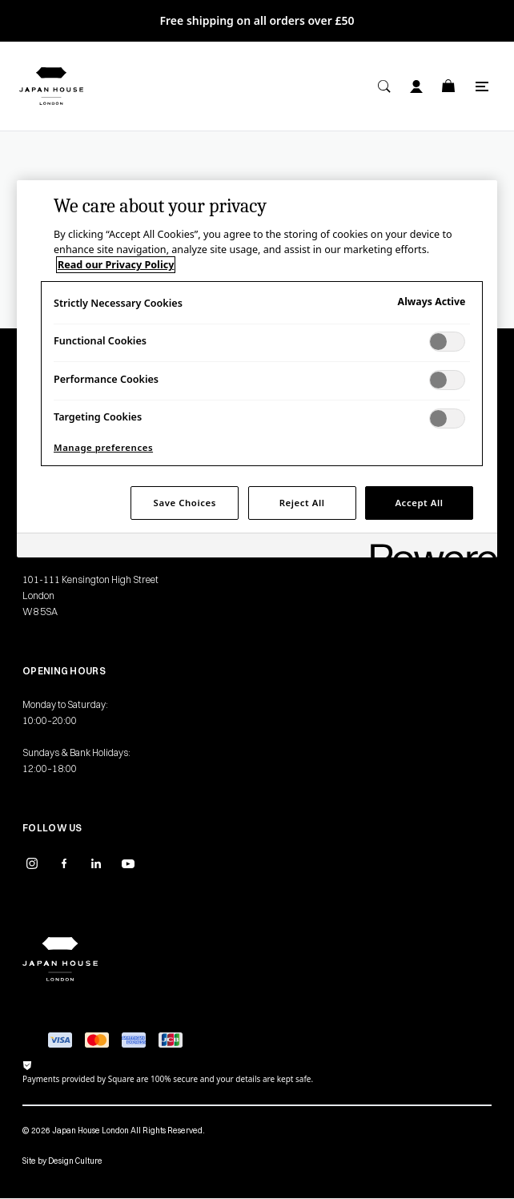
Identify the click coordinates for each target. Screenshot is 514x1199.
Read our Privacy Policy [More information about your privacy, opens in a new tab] (116, 265)
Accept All (419, 503)
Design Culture (75, 1161)
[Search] (384, 86)
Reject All (302, 503)
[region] (257, 369)
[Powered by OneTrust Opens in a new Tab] (428, 547)
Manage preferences (103, 447)
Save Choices (185, 503)
